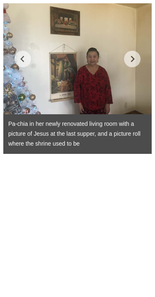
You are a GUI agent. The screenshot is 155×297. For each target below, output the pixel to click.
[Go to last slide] (22, 59)
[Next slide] (132, 59)
